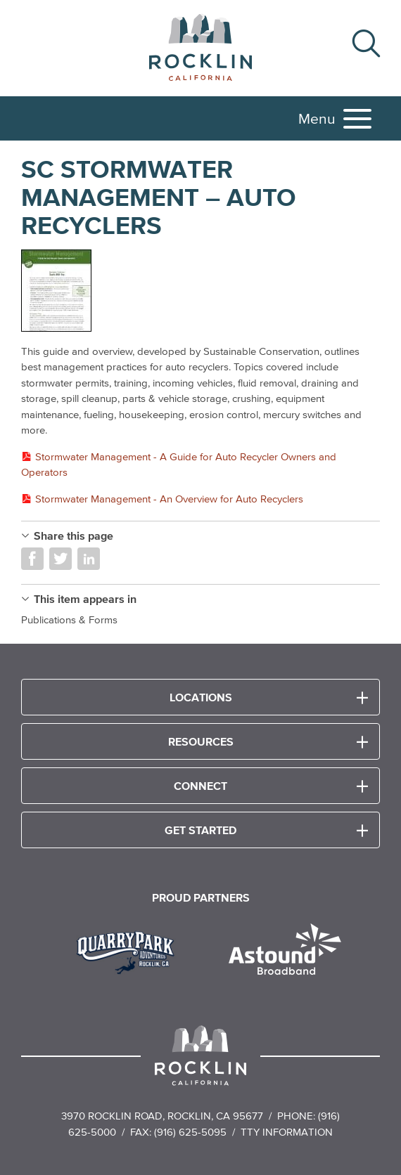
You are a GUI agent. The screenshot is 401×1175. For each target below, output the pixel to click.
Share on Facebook (32, 558)
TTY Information (287, 1132)
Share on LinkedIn (88, 558)
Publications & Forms (69, 619)
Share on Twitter (60, 558)
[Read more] (200, 291)
